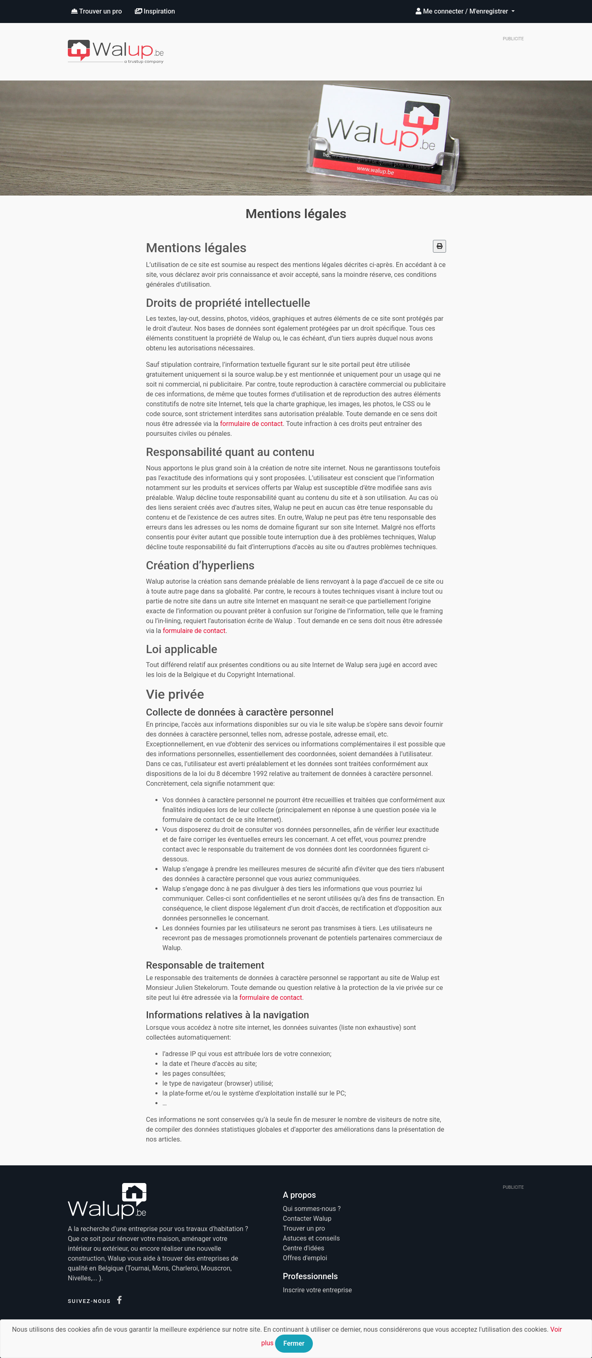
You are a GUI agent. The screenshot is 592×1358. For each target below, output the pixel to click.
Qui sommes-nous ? (312, 1209)
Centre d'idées (303, 1248)
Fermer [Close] (293, 1343)
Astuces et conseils (311, 1238)
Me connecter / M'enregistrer (463, 11)
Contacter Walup (307, 1218)
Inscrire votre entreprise (317, 1290)
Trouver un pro (96, 11)
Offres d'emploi (305, 1258)
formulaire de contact (251, 424)
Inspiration (155, 11)
